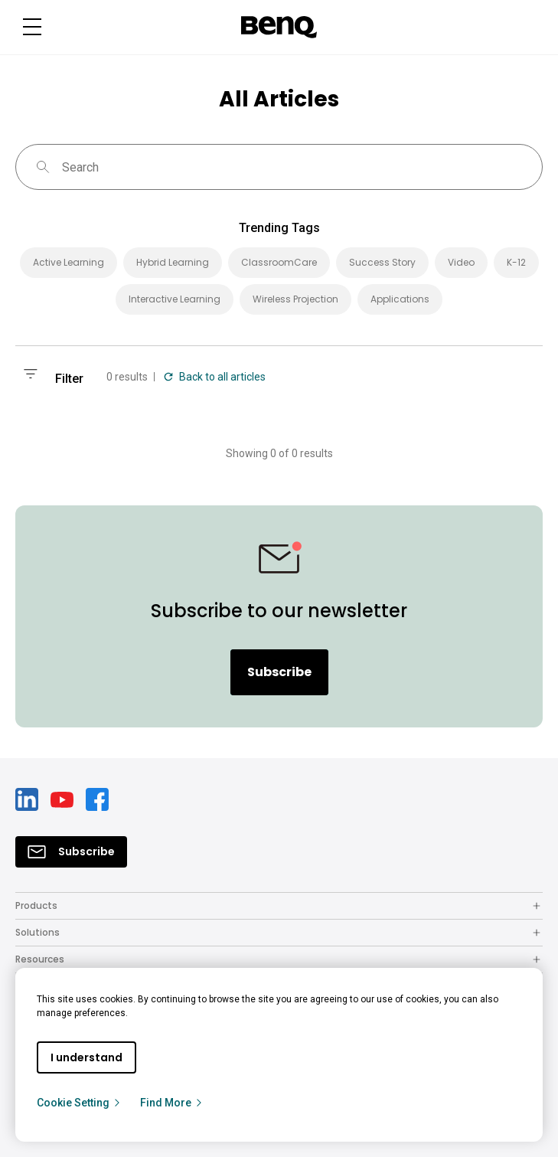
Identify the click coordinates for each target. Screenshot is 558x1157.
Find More (172, 1103)
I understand (86, 1057)
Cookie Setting (79, 1103)
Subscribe (279, 672)
